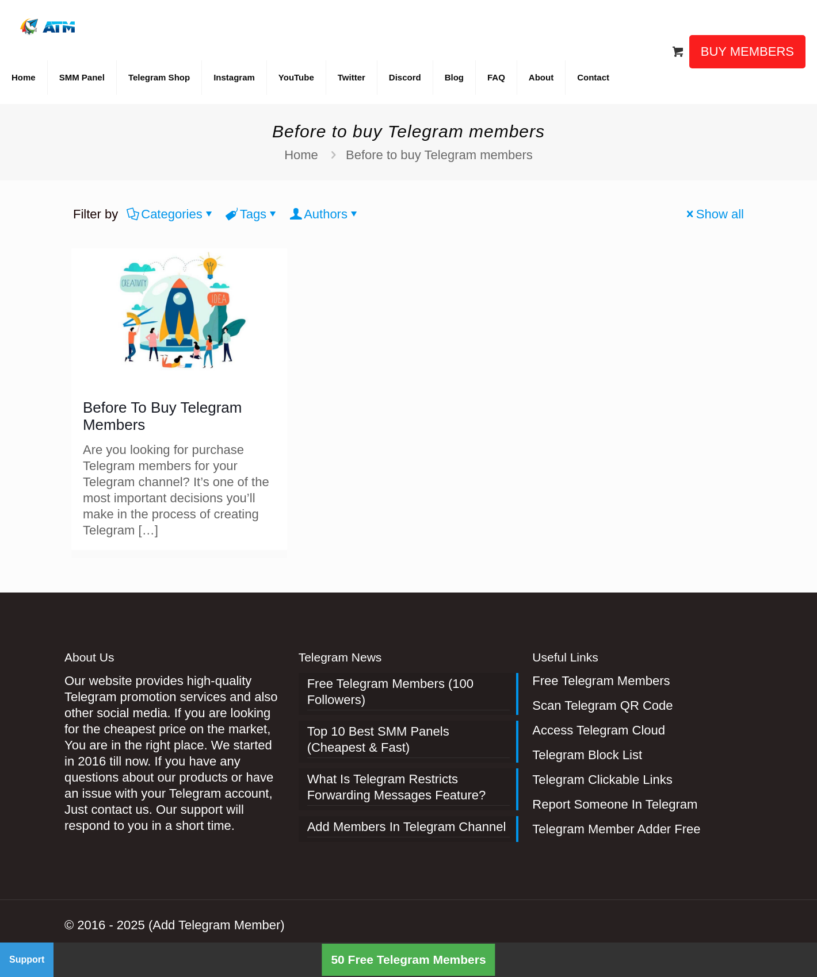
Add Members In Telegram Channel (406, 827)
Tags (252, 214)
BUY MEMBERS (747, 51)
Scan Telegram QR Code (602, 705)
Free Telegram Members (601, 681)
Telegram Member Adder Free (616, 829)
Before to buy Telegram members (439, 155)
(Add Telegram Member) (216, 925)
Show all (714, 214)
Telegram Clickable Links (602, 779)
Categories (171, 214)
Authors (324, 214)
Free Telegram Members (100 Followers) (390, 691)
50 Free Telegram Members (408, 959)
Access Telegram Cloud (598, 730)
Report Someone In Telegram (614, 804)
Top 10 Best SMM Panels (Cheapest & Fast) (378, 739)
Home (301, 155)
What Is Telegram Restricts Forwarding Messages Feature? (396, 787)
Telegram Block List (587, 755)
